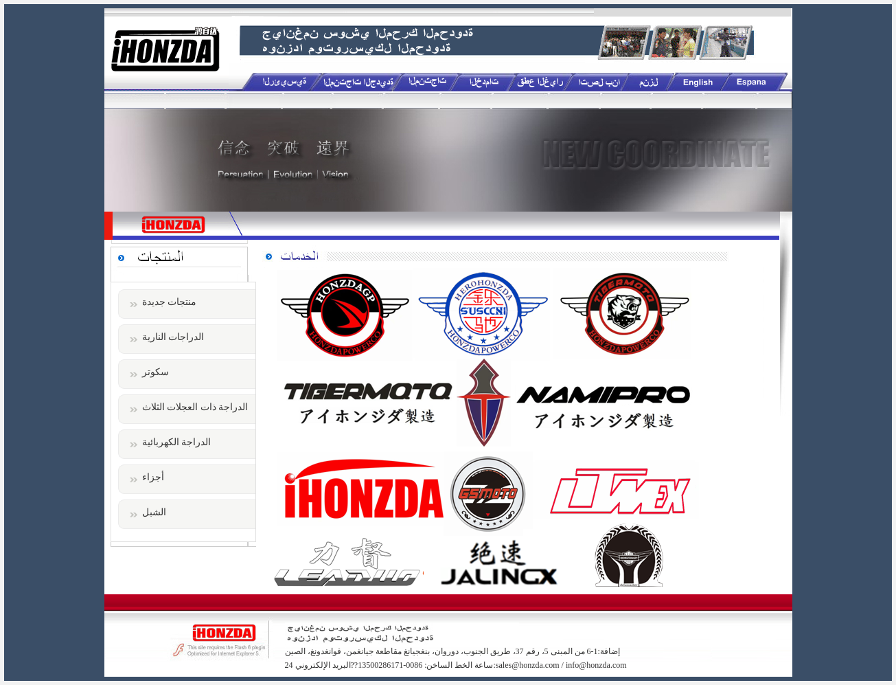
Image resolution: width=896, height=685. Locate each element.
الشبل (154, 512)
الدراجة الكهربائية (176, 442)
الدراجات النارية (173, 337)
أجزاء (153, 477)
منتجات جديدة (169, 302)
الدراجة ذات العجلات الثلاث (195, 407)
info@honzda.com (596, 665)
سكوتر (155, 372)
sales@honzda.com (528, 665)
